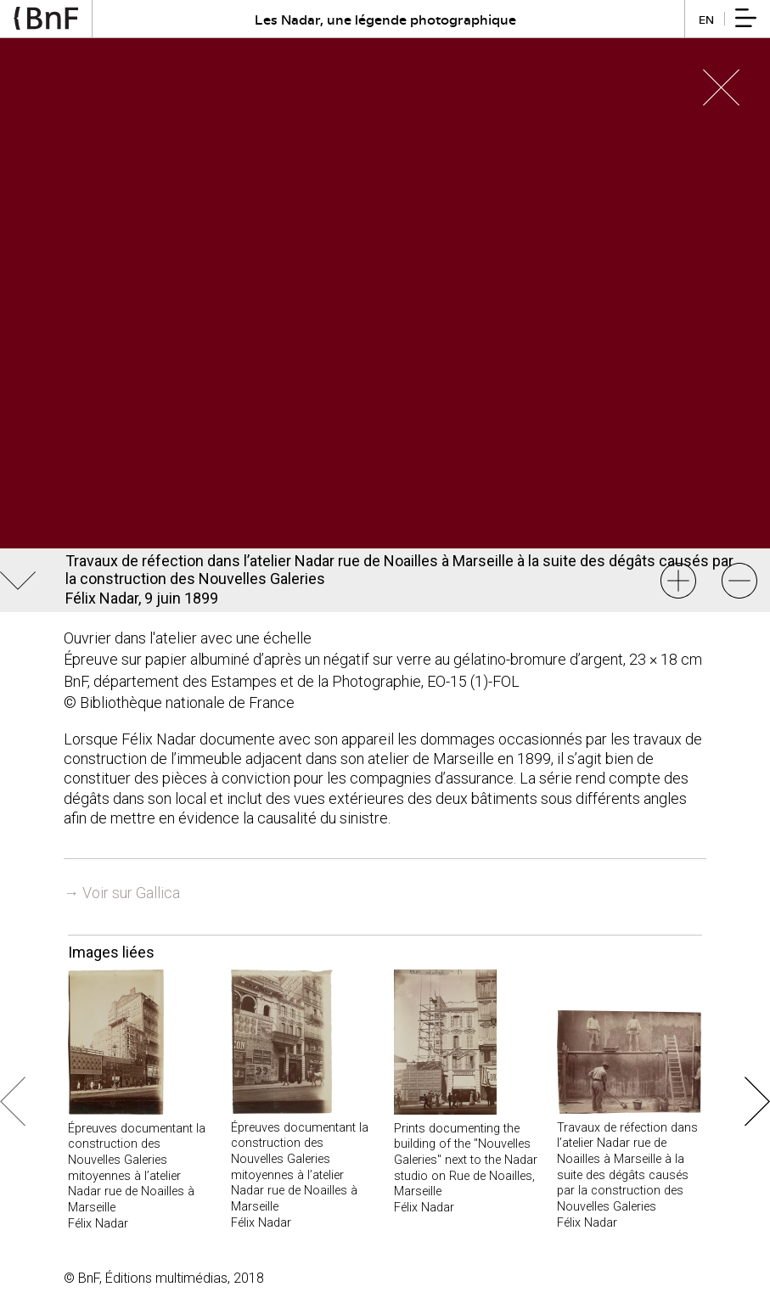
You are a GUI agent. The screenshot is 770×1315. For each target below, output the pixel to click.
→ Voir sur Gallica (122, 893)
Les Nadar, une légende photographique (385, 19)
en (706, 19)
